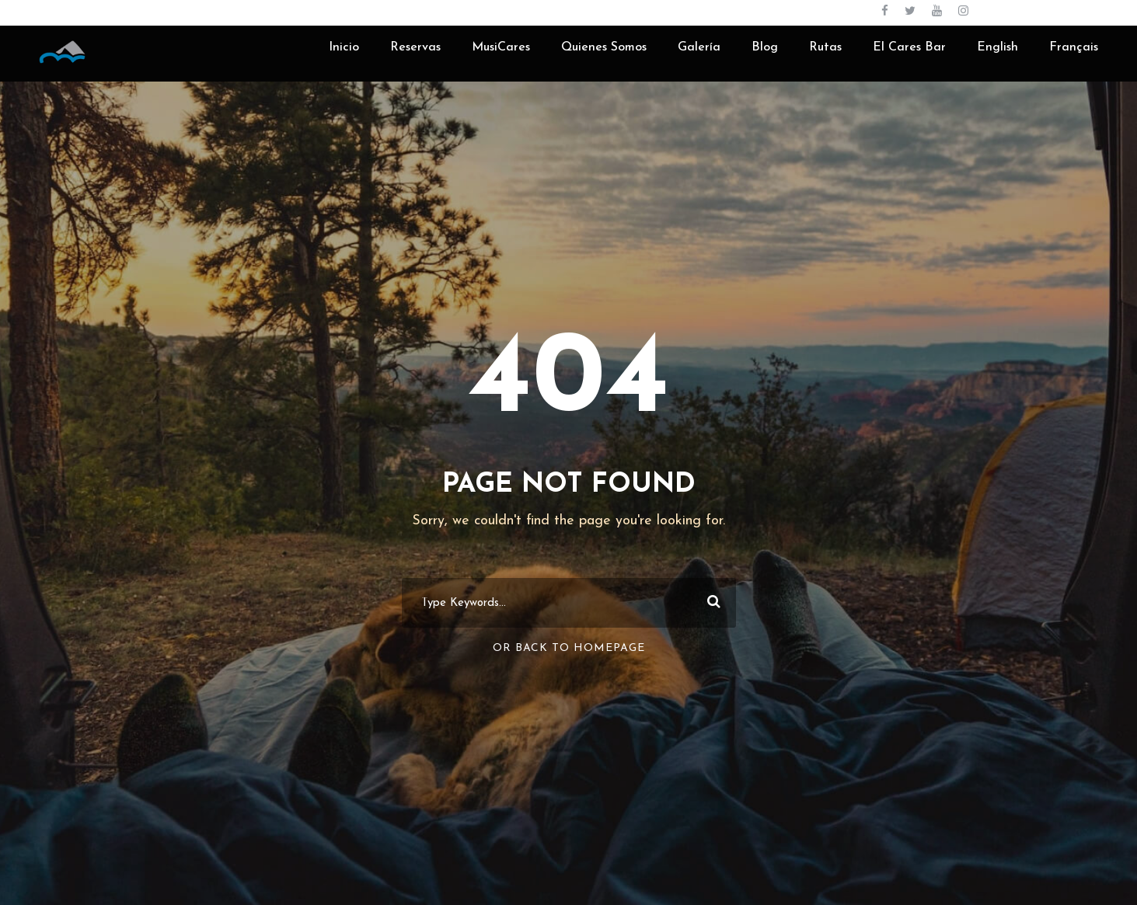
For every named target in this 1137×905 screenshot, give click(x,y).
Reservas (415, 47)
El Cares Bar (909, 47)
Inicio (344, 47)
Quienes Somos (604, 47)
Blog (765, 47)
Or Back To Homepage (569, 648)
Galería (699, 47)
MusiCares (501, 47)
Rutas (825, 47)
